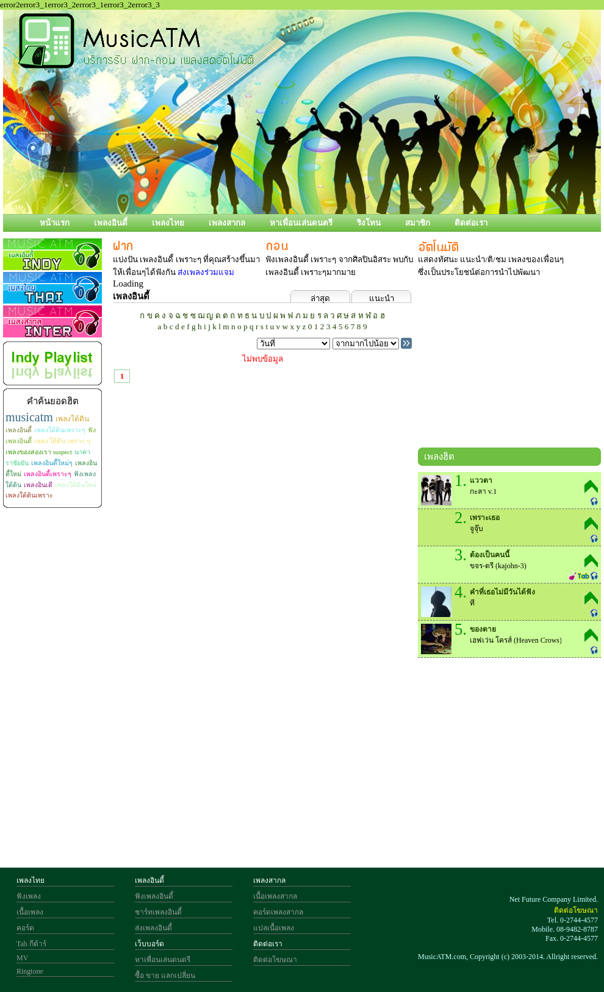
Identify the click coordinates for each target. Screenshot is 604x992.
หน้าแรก (55, 222)
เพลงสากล (227, 222)
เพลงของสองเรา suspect (38, 452)
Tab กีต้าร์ (31, 944)
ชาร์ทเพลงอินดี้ (158, 912)
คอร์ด (25, 928)
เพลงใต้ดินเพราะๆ (59, 430)
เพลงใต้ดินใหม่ (75, 485)
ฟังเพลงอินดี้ (154, 896)
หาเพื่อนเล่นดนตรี (301, 222)
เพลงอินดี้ (111, 222)
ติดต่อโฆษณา (275, 959)
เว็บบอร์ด (149, 944)
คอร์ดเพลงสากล (278, 912)
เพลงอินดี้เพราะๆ (47, 474)
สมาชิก (417, 222)
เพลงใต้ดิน (72, 419)
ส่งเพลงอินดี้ (153, 928)
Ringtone (29, 971)
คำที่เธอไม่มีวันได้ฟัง (502, 592)
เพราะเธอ (485, 517)
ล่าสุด (320, 298)
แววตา (481, 480)
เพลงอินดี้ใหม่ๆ (52, 463)
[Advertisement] (307, 764)
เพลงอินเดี (38, 485)
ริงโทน (369, 222)
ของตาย (483, 629)
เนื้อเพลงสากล (275, 896)
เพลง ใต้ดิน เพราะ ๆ (62, 441)
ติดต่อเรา (471, 222)
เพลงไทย (168, 222)
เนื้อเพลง (29, 912)
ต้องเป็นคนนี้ (489, 555)
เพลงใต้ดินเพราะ (29, 495)
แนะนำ (381, 298)
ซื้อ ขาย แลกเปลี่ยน (165, 975)
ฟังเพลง (28, 896)
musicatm (29, 417)
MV (22, 958)
